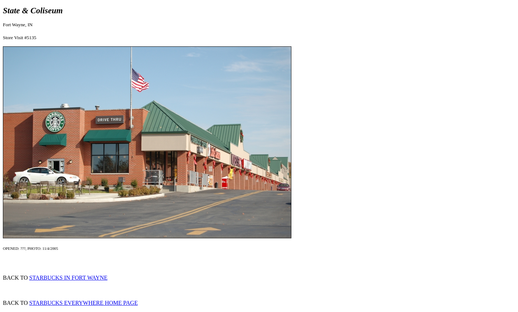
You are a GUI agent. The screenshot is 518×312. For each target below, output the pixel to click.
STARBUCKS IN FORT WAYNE (68, 278)
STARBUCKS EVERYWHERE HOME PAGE (83, 303)
